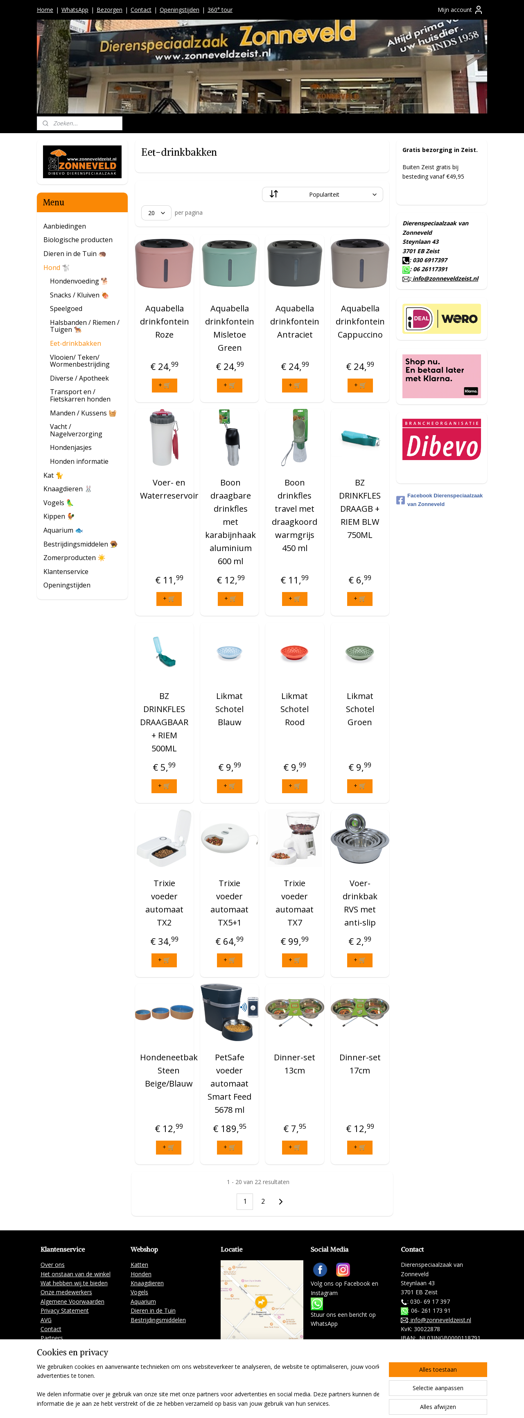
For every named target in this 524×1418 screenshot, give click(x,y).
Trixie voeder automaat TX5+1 (229, 903)
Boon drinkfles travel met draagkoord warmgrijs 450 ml (294, 515)
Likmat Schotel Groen (360, 709)
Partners (52, 1338)
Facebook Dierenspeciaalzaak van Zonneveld (439, 499)
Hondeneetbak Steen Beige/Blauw (168, 1070)
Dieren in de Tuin (153, 1310)
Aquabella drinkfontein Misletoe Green (229, 328)
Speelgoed (66, 308)
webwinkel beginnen (302, 1403)
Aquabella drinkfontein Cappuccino (359, 321)
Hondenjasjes (71, 447)
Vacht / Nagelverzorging (76, 430)
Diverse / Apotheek (79, 378)
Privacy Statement (65, 1310)
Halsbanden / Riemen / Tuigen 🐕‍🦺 (85, 326)
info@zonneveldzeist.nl (444, 278)
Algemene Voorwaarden (72, 1301)
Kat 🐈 (53, 475)
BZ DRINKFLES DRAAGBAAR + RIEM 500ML (164, 722)
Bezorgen (109, 10)
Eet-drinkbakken (75, 343)
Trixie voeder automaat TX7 (295, 903)
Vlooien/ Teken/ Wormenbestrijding (80, 361)
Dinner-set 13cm (294, 1064)
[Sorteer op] (322, 194)
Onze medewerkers (66, 1292)
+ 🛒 (164, 385)
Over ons (53, 1264)
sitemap (254, 1403)
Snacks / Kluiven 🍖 (79, 294)
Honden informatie (79, 461)
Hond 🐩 (56, 267)
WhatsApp (74, 10)
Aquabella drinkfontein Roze (164, 321)
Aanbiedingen (64, 226)
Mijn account (460, 10)
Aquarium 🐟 (63, 530)
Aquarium (143, 1301)
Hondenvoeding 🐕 (79, 281)
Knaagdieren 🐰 (68, 488)
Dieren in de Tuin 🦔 (74, 253)
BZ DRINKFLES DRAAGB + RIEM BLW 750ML (360, 508)
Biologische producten (78, 239)
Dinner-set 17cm (359, 1064)
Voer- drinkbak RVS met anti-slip (359, 903)
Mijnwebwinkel (374, 1403)
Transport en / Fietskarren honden (80, 395)
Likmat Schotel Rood (294, 709)
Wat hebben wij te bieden (74, 1283)
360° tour (220, 10)
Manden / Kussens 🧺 (83, 412)
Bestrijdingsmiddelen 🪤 (80, 544)
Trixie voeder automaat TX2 (164, 903)
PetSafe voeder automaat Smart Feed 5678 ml (229, 1083)
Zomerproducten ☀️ (74, 557)
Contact (141, 10)
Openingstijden (179, 10)
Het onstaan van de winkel (76, 1274)
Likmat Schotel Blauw (229, 709)
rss (271, 1403)
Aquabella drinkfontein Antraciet (294, 321)
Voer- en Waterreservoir (169, 489)
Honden (141, 1274)
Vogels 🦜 (58, 502)
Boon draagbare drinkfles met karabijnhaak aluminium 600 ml (230, 522)
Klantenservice (65, 571)
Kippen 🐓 (59, 516)
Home (45, 10)
